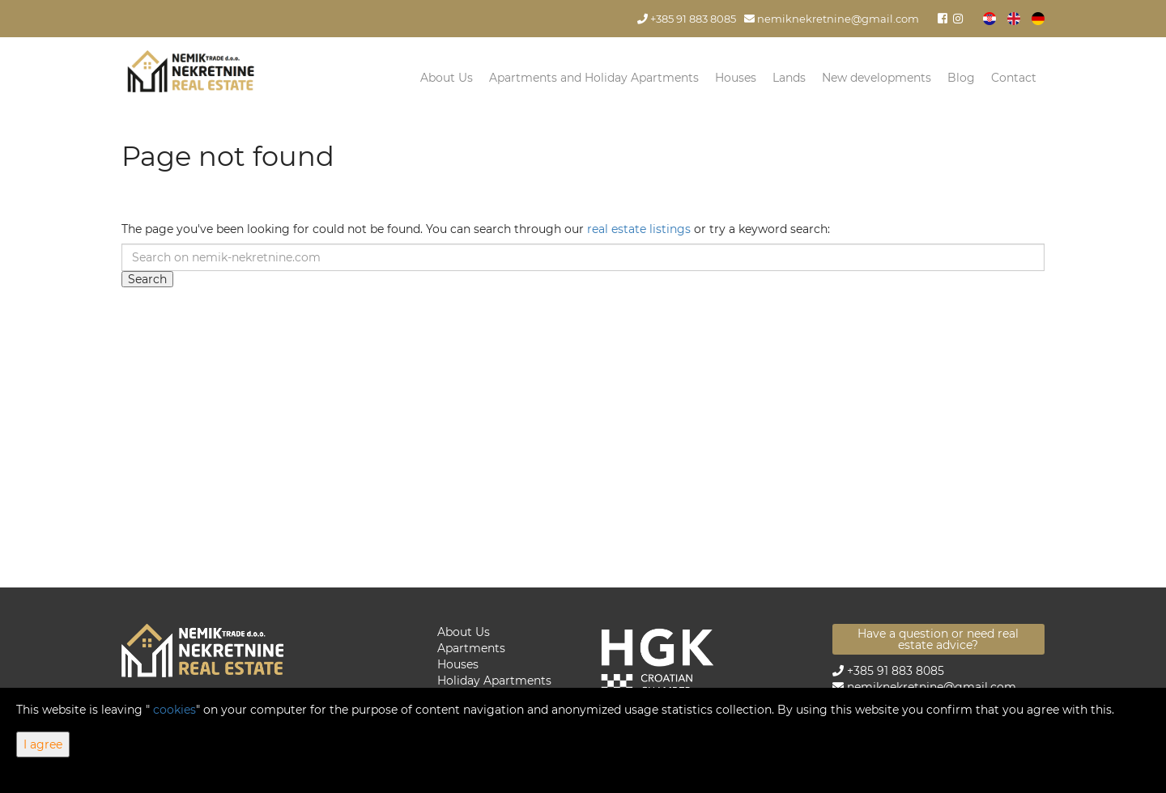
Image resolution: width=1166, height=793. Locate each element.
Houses (735, 77)
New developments (876, 77)
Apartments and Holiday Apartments (594, 77)
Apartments (471, 648)
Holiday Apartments (494, 680)
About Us (446, 77)
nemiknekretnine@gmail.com (831, 19)
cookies (174, 709)
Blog (961, 77)
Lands (789, 77)
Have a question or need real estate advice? (938, 639)
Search (147, 279)
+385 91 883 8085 (686, 19)
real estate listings (639, 229)
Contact (1013, 77)
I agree (42, 744)
